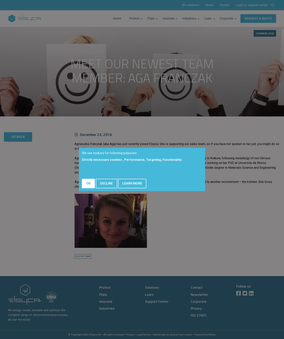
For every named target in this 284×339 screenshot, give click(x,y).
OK (88, 183)
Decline (106, 183)
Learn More (132, 183)
